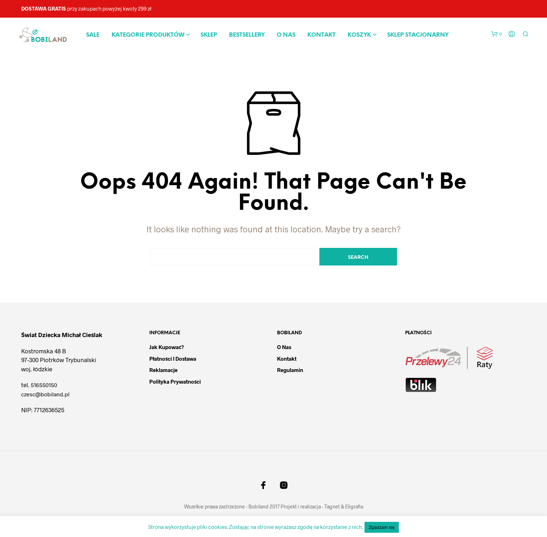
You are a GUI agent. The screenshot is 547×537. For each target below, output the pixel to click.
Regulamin (290, 370)
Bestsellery (247, 35)
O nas (286, 35)
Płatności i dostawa (172, 358)
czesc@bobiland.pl (45, 394)
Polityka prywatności (175, 381)
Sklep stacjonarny (418, 35)
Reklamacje (163, 370)
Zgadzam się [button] (382, 527)
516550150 (44, 385)
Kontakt (321, 35)
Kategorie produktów (148, 35)
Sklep (208, 35)
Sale (93, 35)
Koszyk (359, 35)
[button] (496, 34)
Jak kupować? (166, 347)
